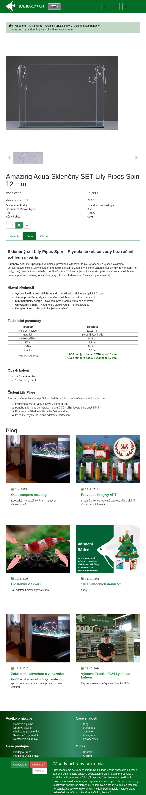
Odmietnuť (38, 764)
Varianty (14, 236)
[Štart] (10, 25)
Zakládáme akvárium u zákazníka (37, 674)
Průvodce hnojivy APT (99, 495)
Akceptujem (20, 764)
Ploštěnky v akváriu (27, 584)
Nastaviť (40, 770)
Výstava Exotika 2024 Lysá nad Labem (106, 675)
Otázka (44, 236)
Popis (29, 236)
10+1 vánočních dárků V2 (101, 584)
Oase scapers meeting (29, 495)
